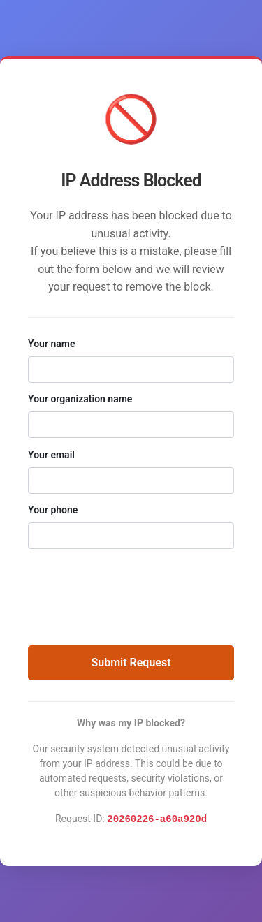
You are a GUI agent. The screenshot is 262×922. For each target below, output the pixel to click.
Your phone (53, 509)
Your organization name (80, 398)
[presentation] (131, 590)
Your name (51, 343)
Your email (51, 454)
